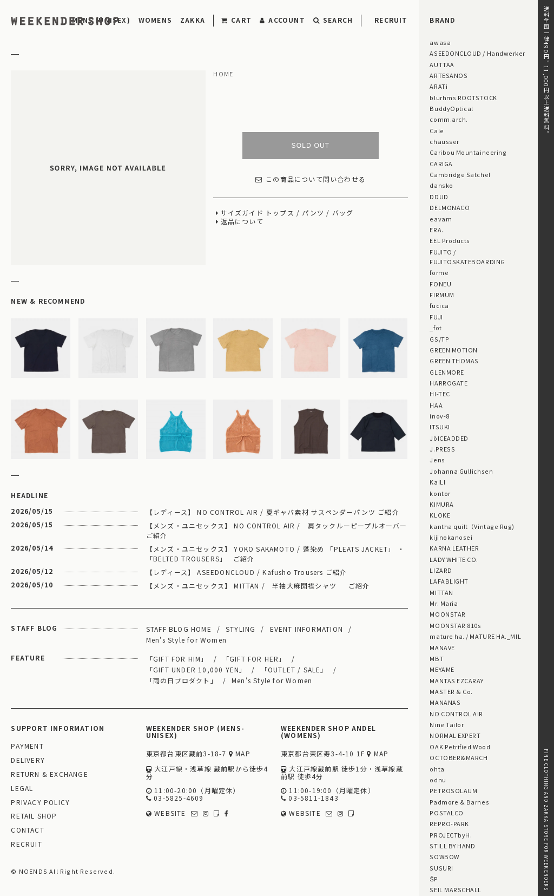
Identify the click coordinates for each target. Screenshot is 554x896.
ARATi (438, 86)
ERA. (436, 229)
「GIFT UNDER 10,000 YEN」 (196, 669)
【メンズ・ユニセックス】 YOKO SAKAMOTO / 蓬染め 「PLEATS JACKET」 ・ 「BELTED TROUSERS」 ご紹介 (275, 553)
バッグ (343, 213)
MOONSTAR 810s (455, 625)
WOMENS (155, 19)
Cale (437, 130)
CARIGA (441, 163)
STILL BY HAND (452, 845)
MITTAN (441, 592)
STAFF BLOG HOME (179, 628)
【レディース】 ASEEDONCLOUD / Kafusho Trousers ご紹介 (246, 572)
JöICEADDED (449, 438)
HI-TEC (440, 393)
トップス (280, 213)
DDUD (439, 196)
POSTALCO (446, 812)
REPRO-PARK (449, 823)
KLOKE (440, 515)
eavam (441, 218)
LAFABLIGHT (449, 581)
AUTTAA (442, 64)
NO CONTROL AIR (456, 713)
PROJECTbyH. (451, 834)
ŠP (434, 878)
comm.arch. (448, 119)
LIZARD (441, 570)
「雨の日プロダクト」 (181, 680)
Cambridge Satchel (460, 174)
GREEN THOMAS (454, 360)
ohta (437, 768)
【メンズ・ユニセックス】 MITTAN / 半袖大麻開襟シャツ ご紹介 (258, 585)
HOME (223, 74)
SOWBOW (444, 856)
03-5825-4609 (175, 798)
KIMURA (441, 504)
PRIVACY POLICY (40, 803)
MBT (437, 658)
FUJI (436, 316)
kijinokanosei (451, 537)
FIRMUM (442, 294)
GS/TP (439, 339)
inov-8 (439, 415)
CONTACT (27, 830)
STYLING (240, 628)
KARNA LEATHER (454, 548)
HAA (436, 405)
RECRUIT (390, 19)
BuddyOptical (451, 108)
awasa (440, 42)
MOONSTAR (447, 614)
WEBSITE (166, 813)
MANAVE (442, 647)
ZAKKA (192, 19)
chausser (444, 141)
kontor (440, 493)
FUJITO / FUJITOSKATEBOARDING (467, 256)
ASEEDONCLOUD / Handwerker (477, 53)
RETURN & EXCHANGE (49, 774)
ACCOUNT (282, 19)
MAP (239, 754)
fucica (439, 305)
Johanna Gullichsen (461, 471)
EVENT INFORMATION (306, 628)
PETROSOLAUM (453, 790)
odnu (438, 779)
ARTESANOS (448, 75)
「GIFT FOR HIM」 (177, 658)
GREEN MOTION (453, 349)
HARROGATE (448, 382)
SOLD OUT (310, 145)
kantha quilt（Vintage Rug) (472, 526)
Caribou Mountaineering (468, 152)
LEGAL (22, 788)
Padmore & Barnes (459, 801)
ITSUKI (440, 426)
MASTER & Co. (451, 691)
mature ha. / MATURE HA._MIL (475, 636)
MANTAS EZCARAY (457, 680)
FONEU (440, 283)
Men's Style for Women (186, 639)
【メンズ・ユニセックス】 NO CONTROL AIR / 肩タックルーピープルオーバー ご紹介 (277, 530)
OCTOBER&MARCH (458, 757)
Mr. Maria (444, 603)
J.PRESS (442, 448)
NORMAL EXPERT (455, 735)
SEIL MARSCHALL (456, 889)
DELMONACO (450, 207)
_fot (435, 327)
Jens (437, 459)
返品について (242, 222)
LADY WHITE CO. (454, 559)
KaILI (437, 482)
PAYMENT (27, 746)
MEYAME (442, 669)
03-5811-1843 (310, 798)
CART (236, 19)
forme (439, 272)
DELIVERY (28, 760)
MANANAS (445, 702)
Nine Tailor (447, 724)
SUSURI (441, 868)
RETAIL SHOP (34, 816)
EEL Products (450, 240)
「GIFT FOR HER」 (254, 658)
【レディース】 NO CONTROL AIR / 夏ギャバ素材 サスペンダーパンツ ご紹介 (272, 511)
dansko (441, 185)
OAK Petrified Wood (460, 746)
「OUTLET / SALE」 (294, 669)
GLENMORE (447, 372)
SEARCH (333, 19)
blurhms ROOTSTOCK (463, 97)
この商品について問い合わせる (310, 179)
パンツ (313, 213)
